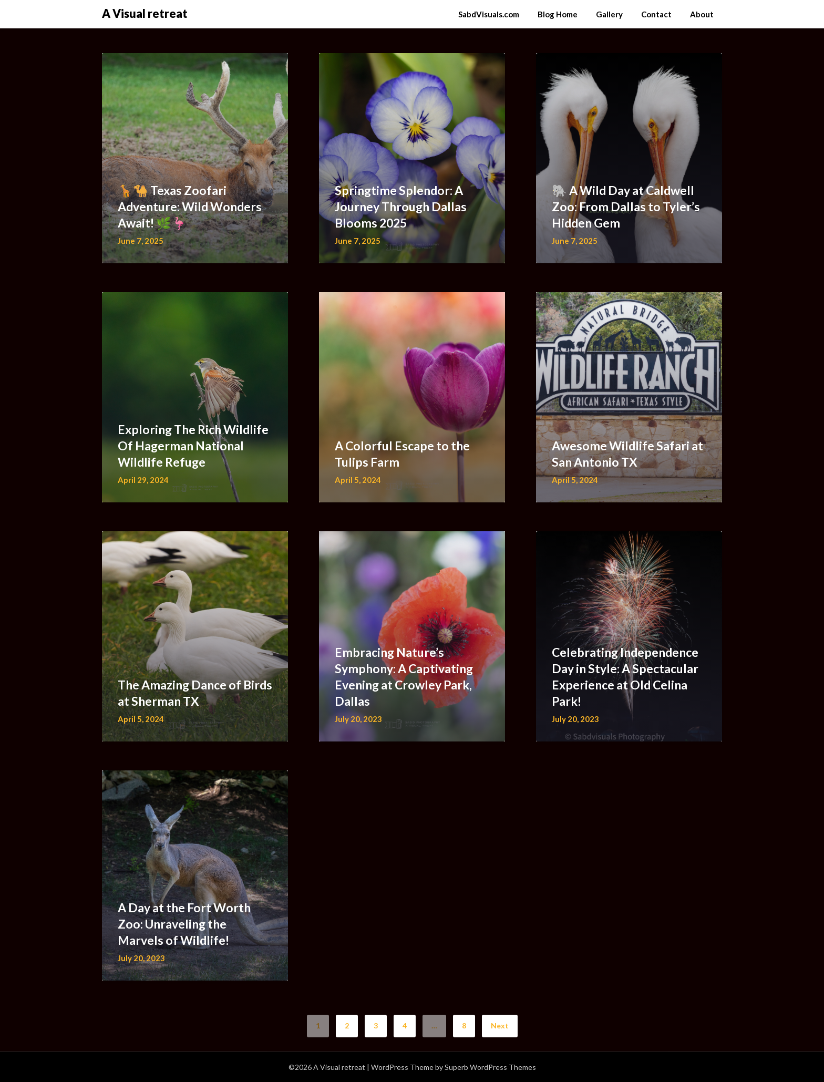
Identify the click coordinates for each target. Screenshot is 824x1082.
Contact (656, 14)
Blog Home (558, 14)
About (702, 14)
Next (500, 1025)
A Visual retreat (145, 13)
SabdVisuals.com (488, 14)
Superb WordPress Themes (490, 1067)
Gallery (609, 14)
